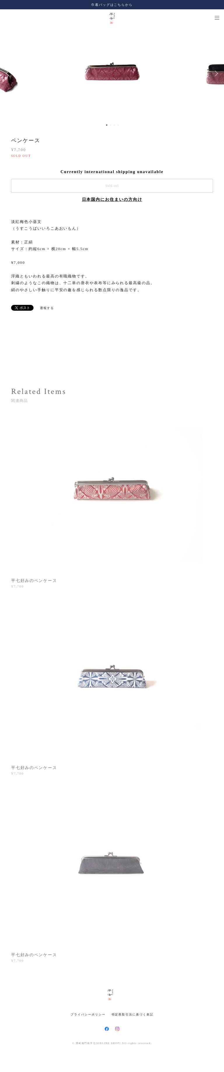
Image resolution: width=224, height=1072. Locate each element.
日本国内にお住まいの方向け (112, 199)
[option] (112, 73)
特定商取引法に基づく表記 (132, 1014)
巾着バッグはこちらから (112, 4)
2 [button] (110, 125)
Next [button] (215, 73)
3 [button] (114, 125)
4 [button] (118, 125)
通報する (47, 308)
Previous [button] (9, 73)
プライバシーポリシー (88, 1014)
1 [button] (106, 125)
